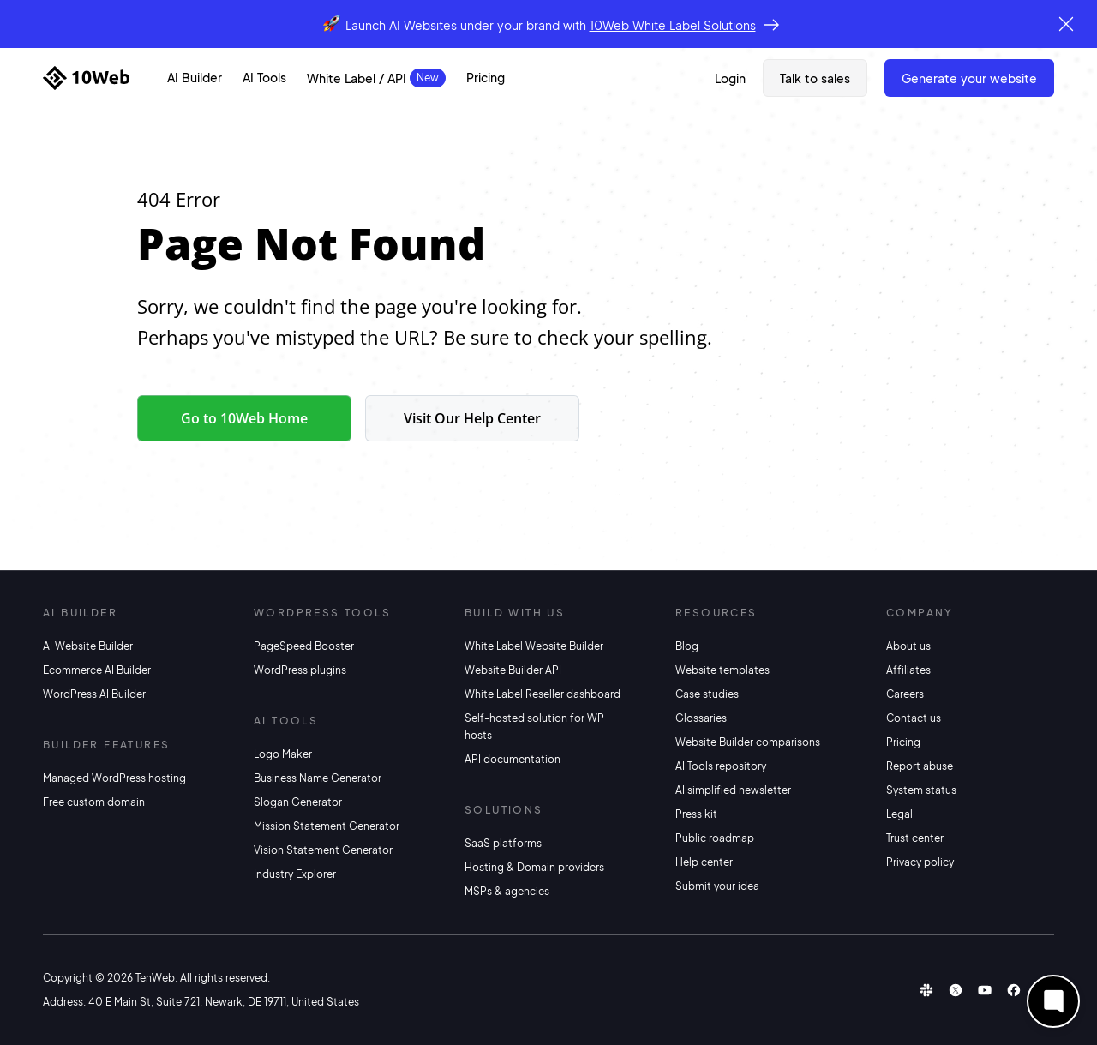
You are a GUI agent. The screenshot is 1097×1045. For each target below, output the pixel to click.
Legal (899, 814)
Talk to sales (815, 78)
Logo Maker (283, 754)
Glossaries (701, 718)
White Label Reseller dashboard (542, 694)
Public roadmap (714, 838)
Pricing (485, 77)
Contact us (913, 718)
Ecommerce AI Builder (97, 670)
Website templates (722, 670)
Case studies (707, 694)
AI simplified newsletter (733, 790)
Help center (704, 862)
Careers (905, 694)
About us (908, 646)
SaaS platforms (503, 843)
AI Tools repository (720, 766)
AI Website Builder (88, 646)
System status (921, 790)
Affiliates (908, 670)
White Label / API (356, 78)
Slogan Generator (298, 802)
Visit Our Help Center (472, 418)
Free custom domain (94, 802)
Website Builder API (513, 670)
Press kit (696, 814)
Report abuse (919, 766)
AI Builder (194, 77)
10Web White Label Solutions (673, 25)
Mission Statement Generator (326, 826)
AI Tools (264, 77)
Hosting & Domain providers (534, 867)
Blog (686, 646)
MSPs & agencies (507, 891)
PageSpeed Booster (304, 646)
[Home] (86, 78)
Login (730, 78)
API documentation (512, 759)
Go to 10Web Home (244, 418)
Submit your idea (717, 886)
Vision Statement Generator (323, 850)
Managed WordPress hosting (114, 778)
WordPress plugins (300, 670)
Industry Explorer (295, 874)
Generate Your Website (969, 78)
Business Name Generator (317, 778)
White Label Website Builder (534, 646)
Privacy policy (920, 862)
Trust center (915, 838)
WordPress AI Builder (94, 694)
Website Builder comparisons (747, 742)
